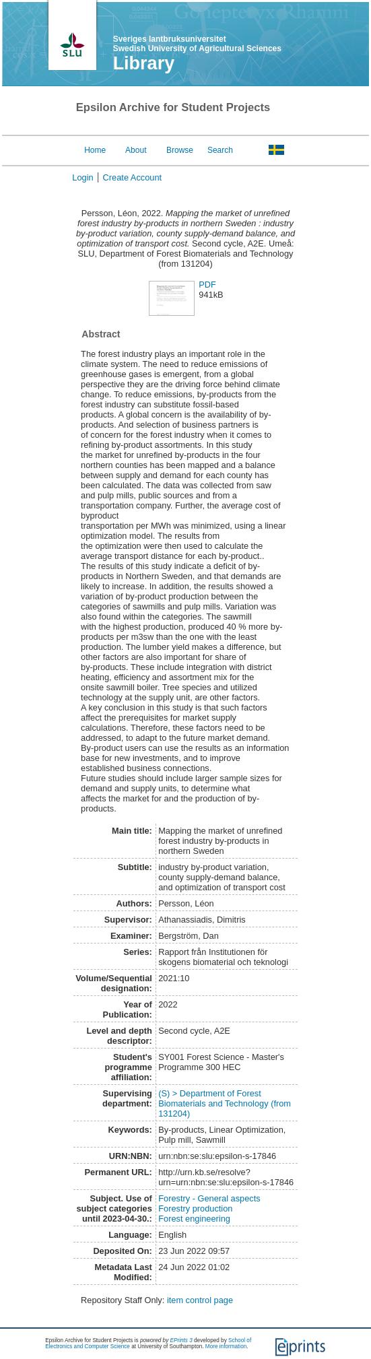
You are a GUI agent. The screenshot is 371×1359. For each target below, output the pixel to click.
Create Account (132, 177)
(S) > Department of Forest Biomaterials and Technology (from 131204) (224, 1103)
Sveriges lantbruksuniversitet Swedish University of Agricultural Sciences (197, 43)
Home (95, 150)
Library (144, 63)
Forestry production (195, 1208)
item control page (200, 1300)
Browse (179, 150)
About (135, 150)
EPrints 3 (181, 1340)
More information (225, 1347)
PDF (207, 284)
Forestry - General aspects (209, 1198)
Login (82, 177)
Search (220, 150)
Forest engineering (194, 1219)
